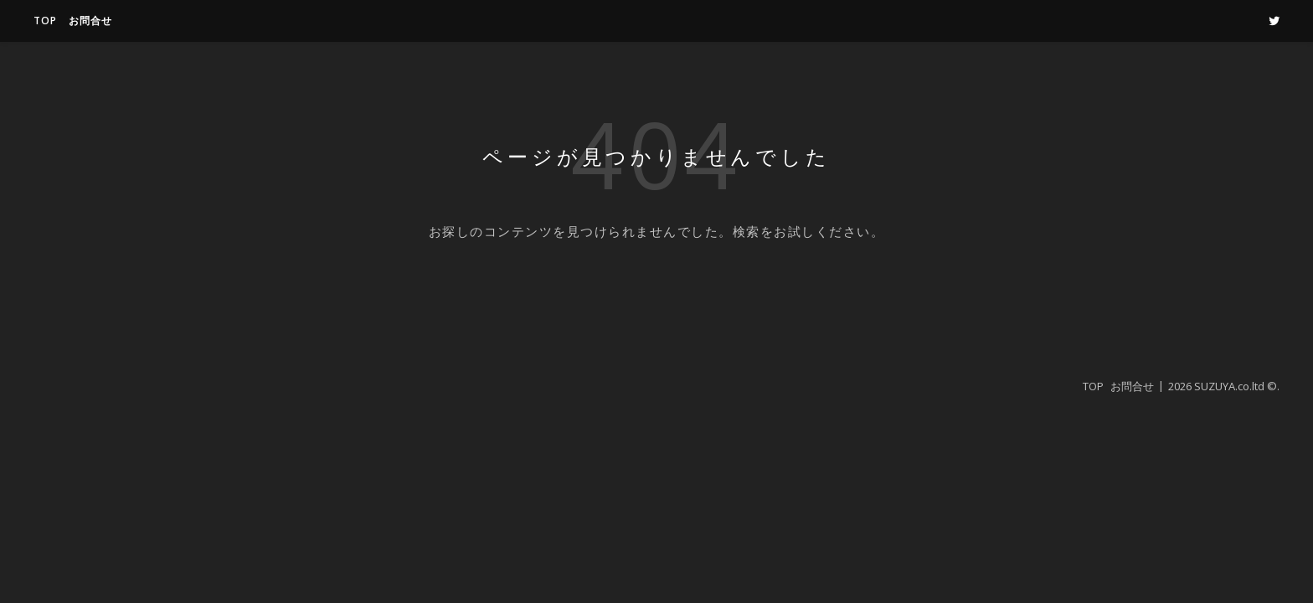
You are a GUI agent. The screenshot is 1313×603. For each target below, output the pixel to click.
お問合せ (90, 20)
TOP (45, 20)
